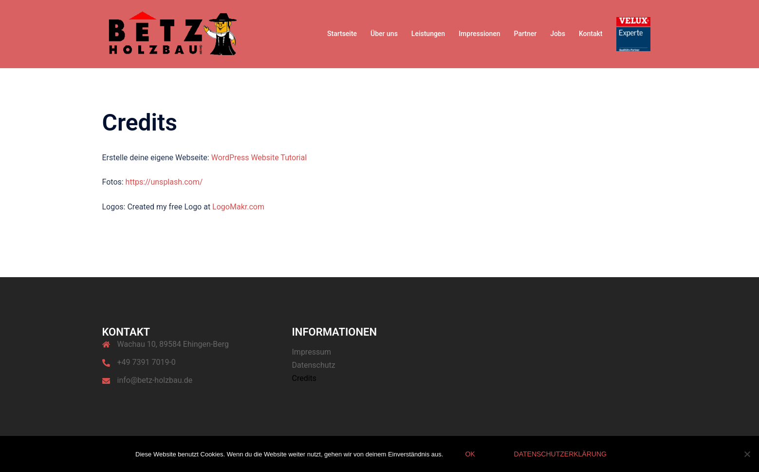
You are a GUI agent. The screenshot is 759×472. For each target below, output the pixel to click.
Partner (525, 34)
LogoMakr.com (238, 206)
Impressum (312, 352)
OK (470, 454)
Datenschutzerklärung (560, 454)
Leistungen (428, 34)
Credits (304, 378)
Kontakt (591, 34)
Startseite (342, 34)
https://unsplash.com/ (164, 182)
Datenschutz (313, 365)
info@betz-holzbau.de (155, 380)
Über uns (384, 34)
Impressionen (479, 34)
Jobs (557, 34)
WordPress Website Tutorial (259, 157)
